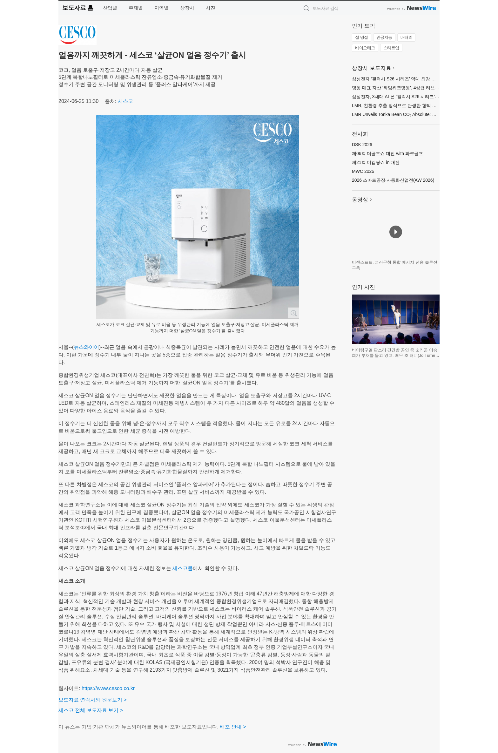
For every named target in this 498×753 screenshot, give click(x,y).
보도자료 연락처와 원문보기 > (92, 699)
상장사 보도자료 (371, 68)
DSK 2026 (362, 144)
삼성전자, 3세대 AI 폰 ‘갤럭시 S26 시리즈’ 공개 (398, 96)
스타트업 (391, 47)
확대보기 (293, 313)
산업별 (110, 7)
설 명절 (361, 37)
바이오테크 (365, 47)
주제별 (136, 7)
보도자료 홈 (77, 7)
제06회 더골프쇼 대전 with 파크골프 (387, 153)
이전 (357, 319)
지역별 (161, 7)
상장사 (187, 7)
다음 (434, 319)
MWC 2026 (363, 171)
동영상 (360, 200)
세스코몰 (182, 568)
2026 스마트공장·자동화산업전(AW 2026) (393, 180)
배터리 (406, 37)
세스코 (125, 101)
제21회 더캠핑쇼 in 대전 (376, 162)
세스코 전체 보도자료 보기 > (90, 710)
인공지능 (384, 37)
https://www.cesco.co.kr (108, 688)
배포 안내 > (233, 726)
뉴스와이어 (86, 347)
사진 (210, 7)
